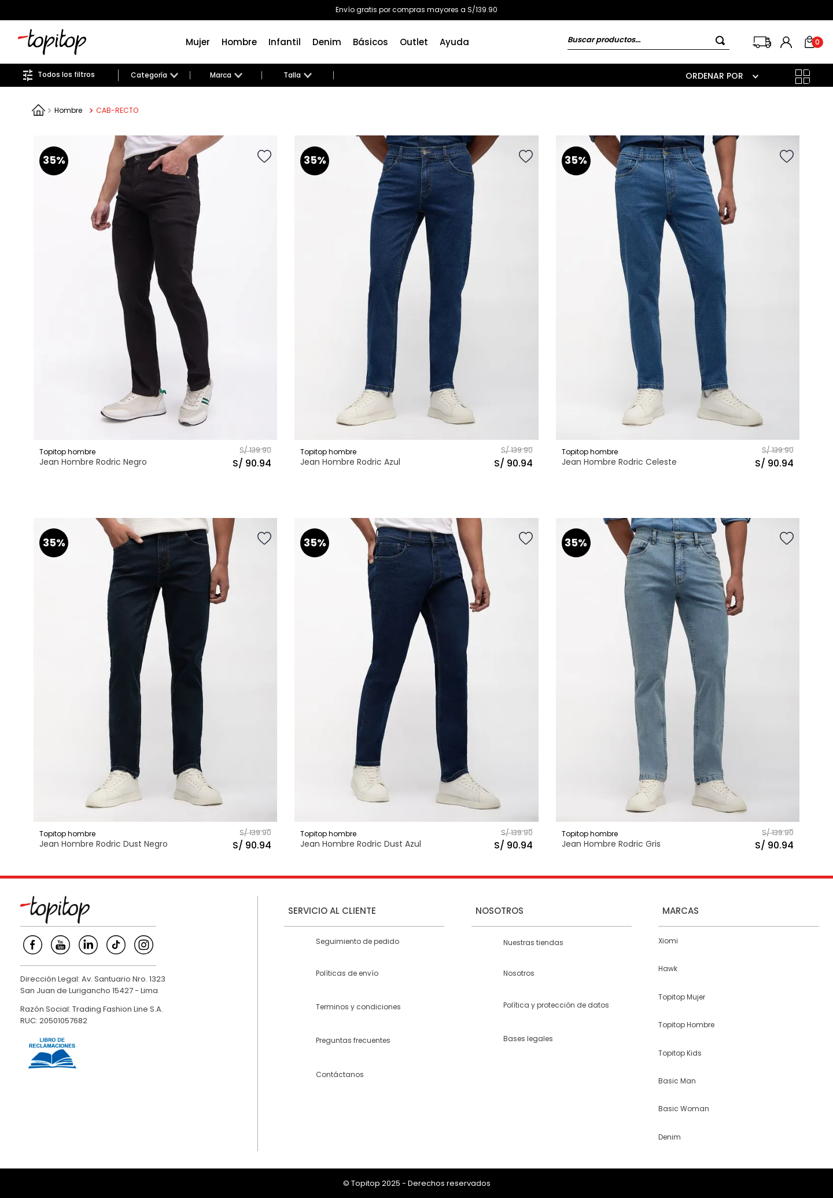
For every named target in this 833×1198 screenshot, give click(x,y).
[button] (154, 75)
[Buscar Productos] (722, 40)
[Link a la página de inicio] (38, 110)
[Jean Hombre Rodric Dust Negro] (155, 687)
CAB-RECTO (117, 110)
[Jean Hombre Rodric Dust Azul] (416, 687)
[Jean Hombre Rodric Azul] (416, 304)
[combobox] (648, 42)
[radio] (779, 76)
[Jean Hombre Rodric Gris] (677, 687)
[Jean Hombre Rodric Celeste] (677, 304)
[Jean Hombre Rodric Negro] (155, 304)
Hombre (68, 110)
